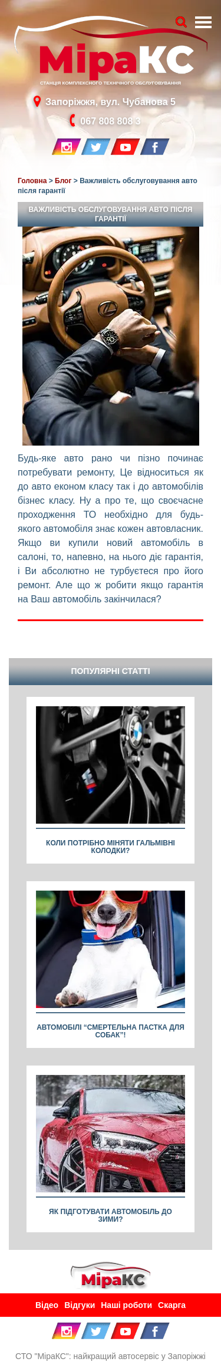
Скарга (172, 1305)
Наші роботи (126, 1305)
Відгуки (79, 1305)
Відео (46, 1305)
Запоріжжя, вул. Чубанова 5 (110, 101)
